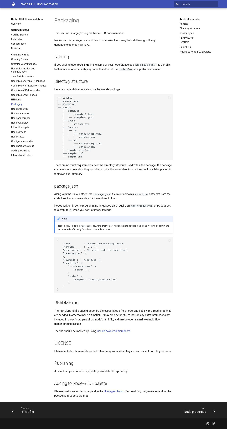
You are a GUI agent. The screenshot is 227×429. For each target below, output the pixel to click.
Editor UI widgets (20, 127)
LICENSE (184, 42)
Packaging (17, 104)
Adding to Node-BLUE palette (195, 51)
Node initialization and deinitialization (23, 70)
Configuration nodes (22, 141)
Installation (17, 39)
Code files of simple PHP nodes (28, 81)
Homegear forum (114, 391)
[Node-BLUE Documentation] (13, 4)
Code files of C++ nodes (24, 95)
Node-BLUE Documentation (27, 19)
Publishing (185, 47)
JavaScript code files (22, 76)
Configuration (18, 43)
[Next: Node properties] (166, 410)
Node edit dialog (20, 122)
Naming (184, 23)
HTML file (16, 99)
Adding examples (20, 150)
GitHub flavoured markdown (113, 331)
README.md (186, 37)
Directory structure (190, 28)
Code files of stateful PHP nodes (28, 85)
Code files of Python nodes (25, 90)
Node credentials (20, 113)
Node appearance (20, 118)
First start (16, 48)
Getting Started (19, 34)
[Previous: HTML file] (61, 410)
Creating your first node (24, 64)
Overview (16, 23)
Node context (18, 132)
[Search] (198, 4)
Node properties (20, 109)
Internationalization (21, 155)
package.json (187, 33)
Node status (17, 136)
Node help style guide (22, 146)
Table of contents (190, 19)
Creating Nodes (19, 59)
